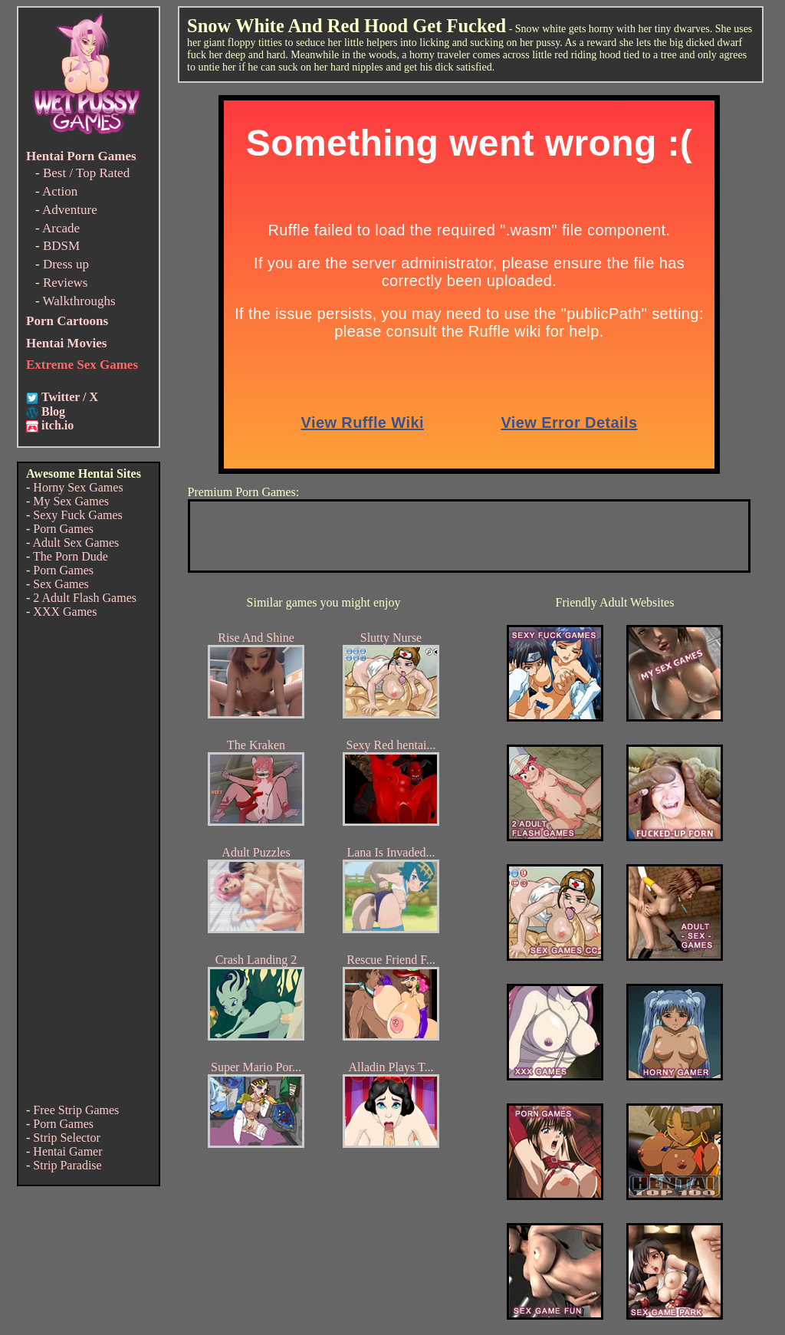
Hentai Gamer (67, 1151)
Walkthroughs (79, 301)
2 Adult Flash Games (84, 597)
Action (59, 191)
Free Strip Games (76, 1109)
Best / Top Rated (86, 173)
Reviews (65, 282)
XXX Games (65, 611)
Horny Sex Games (78, 487)
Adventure (69, 209)
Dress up (66, 264)
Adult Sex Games (75, 542)
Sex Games (60, 583)
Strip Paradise (67, 1165)
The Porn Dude (70, 556)
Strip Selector (66, 1137)
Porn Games (63, 528)
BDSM (61, 245)
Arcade (61, 228)
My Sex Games (71, 501)
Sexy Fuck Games (77, 514)
